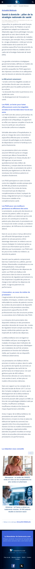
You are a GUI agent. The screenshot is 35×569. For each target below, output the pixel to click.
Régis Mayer (8, 20)
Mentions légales (16, 557)
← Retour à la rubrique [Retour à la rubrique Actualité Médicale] (16, 522)
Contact (17, 559)
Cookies (29, 557)
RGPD (24, 557)
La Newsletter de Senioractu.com (17, 536)
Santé (15, 6)
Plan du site (7, 557)
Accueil (9, 6)
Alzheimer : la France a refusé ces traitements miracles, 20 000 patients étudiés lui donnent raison (18, 509)
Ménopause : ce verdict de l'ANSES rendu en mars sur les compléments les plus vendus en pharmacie (17, 479)
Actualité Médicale (24, 6)
